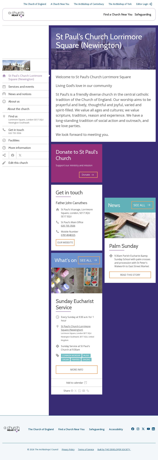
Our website (65, 242)
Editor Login (144, 4)
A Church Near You (60, 4)
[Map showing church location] (130, 169)
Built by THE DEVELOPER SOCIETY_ (114, 449)
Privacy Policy (68, 449)
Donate (88, 174)
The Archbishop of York (120, 4)
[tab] (76, 382)
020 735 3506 (68, 225)
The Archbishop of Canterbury (89, 4)
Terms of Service (86, 449)
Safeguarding (143, 14)
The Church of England (34, 4)
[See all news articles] (142, 205)
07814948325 (68, 235)
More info (76, 369)
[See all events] (89, 260)
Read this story (130, 274)
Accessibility (116, 429)
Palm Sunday (123, 246)
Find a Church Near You (117, 14)
